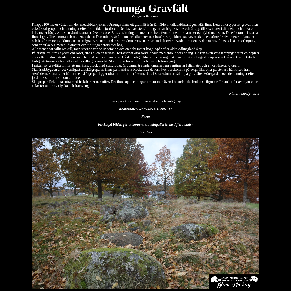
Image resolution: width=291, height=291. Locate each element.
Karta (145, 117)
